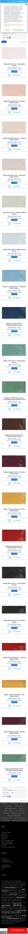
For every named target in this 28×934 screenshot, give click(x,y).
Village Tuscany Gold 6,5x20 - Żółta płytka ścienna (14, 695)
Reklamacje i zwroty (7, 844)
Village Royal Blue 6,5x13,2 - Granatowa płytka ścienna (14, 324)
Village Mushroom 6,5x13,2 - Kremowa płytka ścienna (14, 139)
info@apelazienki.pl (6, 867)
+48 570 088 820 (5, 865)
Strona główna (6, 832)
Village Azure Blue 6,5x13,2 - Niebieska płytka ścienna (14, 287)
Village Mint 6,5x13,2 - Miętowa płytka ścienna (14, 213)
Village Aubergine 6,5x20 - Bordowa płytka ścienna (14, 732)
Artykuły (4, 845)
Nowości (4, 834)
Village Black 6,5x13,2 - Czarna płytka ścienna (14, 584)
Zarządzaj (7, 30)
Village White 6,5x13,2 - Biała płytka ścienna (14, 64)
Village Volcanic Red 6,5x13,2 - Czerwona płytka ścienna (14, 547)
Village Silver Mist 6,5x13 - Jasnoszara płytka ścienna (14, 176)
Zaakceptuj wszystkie (18, 30)
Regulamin (4, 837)
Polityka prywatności (7, 840)
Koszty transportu (7, 842)
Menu (5, 1)
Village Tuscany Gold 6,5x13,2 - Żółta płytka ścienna (14, 510)
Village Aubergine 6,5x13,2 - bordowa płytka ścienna (14, 472)
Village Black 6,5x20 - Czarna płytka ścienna (14, 621)
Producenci (4, 835)
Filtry (4, 41)
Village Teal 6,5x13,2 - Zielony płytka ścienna (14, 361)
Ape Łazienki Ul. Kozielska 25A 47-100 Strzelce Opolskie (7, 860)
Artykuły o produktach (8, 847)
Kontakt (3, 839)
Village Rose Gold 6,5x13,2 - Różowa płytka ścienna (14, 101)
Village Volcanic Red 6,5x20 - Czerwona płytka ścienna (14, 658)
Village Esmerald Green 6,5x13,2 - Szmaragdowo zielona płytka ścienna (14, 398)
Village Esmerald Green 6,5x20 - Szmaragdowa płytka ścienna (14, 769)
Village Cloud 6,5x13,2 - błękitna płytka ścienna (14, 250)
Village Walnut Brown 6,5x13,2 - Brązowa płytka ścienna (14, 435)
